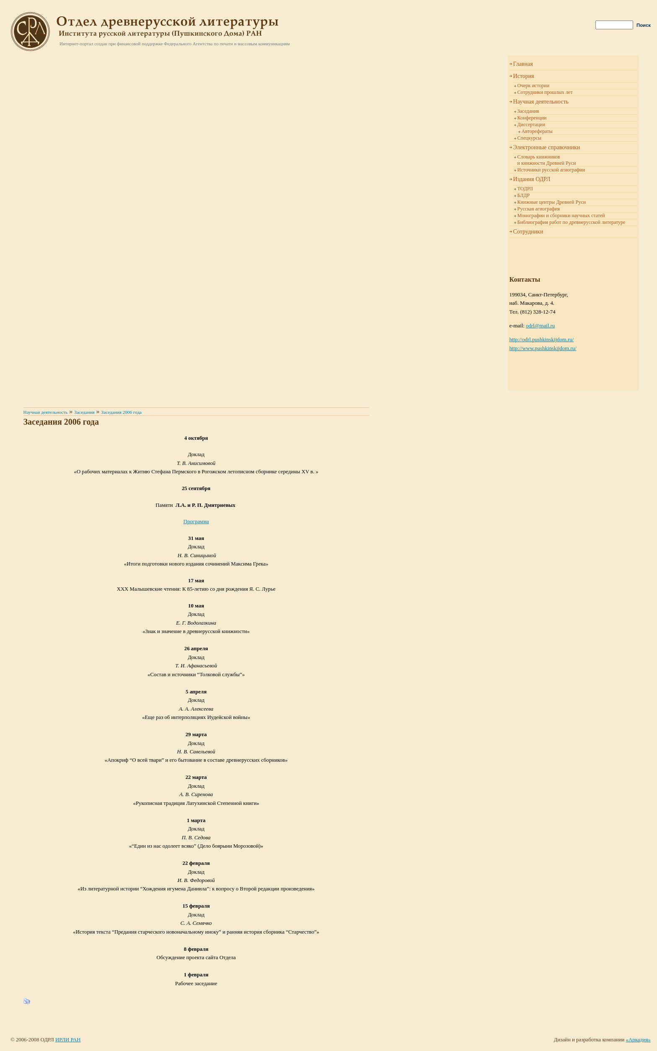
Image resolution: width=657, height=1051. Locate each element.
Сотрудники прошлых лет (545, 92)
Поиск (643, 25)
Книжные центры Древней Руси (551, 202)
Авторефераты (537, 131)
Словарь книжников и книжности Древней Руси (546, 160)
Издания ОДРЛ (532, 179)
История (523, 76)
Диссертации (531, 124)
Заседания (528, 111)
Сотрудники (528, 231)
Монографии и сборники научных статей (561, 215)
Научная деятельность (541, 102)
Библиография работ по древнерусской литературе (571, 222)
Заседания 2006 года (121, 412)
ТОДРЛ (525, 189)
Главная (523, 64)
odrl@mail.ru (540, 326)
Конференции (532, 118)
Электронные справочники (546, 147)
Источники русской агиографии (551, 170)
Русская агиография (538, 209)
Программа (196, 521)
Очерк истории (533, 85)
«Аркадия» (638, 1040)
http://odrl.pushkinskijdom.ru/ (542, 340)
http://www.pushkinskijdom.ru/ (543, 348)
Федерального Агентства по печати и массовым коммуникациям (227, 43)
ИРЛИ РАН (67, 1040)
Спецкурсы (529, 138)
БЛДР (523, 195)
